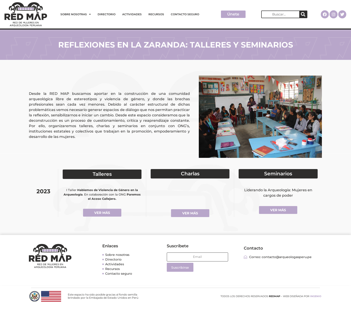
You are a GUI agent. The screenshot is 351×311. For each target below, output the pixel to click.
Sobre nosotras (75, 14)
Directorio (107, 14)
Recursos (156, 14)
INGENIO (315, 296)
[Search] (303, 14)
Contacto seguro (185, 14)
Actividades (132, 14)
